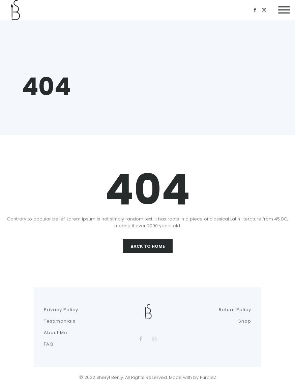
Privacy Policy (61, 309)
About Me (55, 332)
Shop (244, 321)
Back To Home (147, 246)
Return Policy (235, 309)
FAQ (49, 344)
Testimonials (60, 321)
